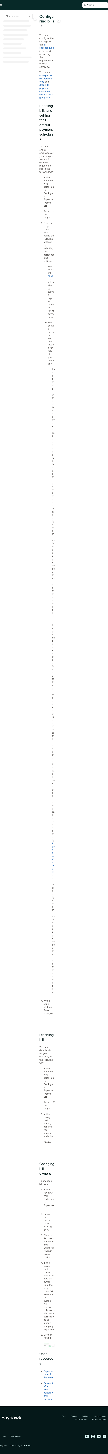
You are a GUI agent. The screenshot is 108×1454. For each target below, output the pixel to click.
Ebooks (74, 1416)
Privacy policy (15, 1436)
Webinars (85, 1416)
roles (50, 276)
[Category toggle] (35, 18)
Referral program (99, 1419)
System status (81, 1419)
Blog (64, 1416)
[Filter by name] (17, 16)
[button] (95, 5)
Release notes (100, 1416)
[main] (47, 708)
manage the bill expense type (45, 79)
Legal (4, 1436)
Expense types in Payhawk (48, 1374)
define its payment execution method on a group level (46, 91)
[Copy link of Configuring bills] (41, 26)
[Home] (1, 5)
